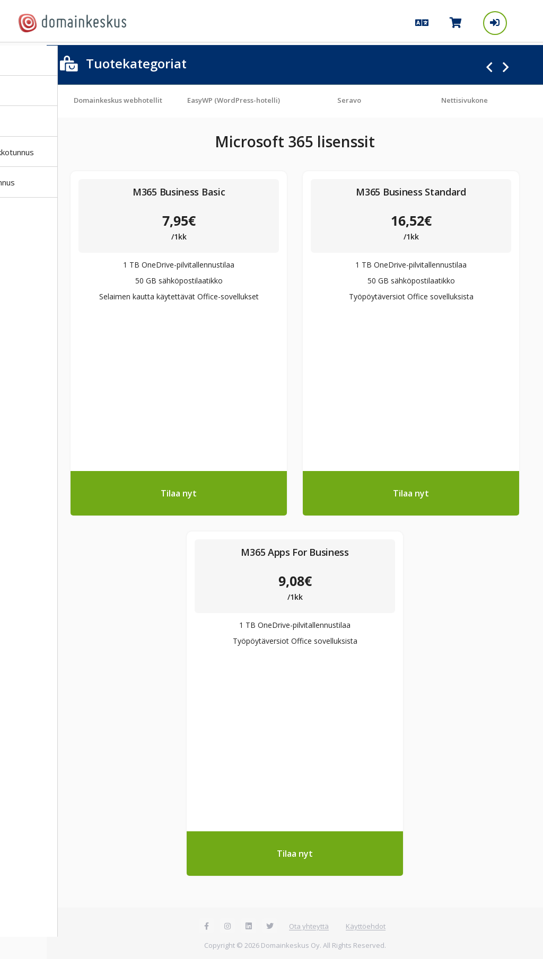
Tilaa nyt (181, 490)
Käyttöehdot (368, 923)
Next (506, 64)
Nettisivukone (468, 97)
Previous (489, 64)
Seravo (353, 97)
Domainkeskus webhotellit (121, 97)
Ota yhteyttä (311, 923)
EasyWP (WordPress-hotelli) (237, 97)
